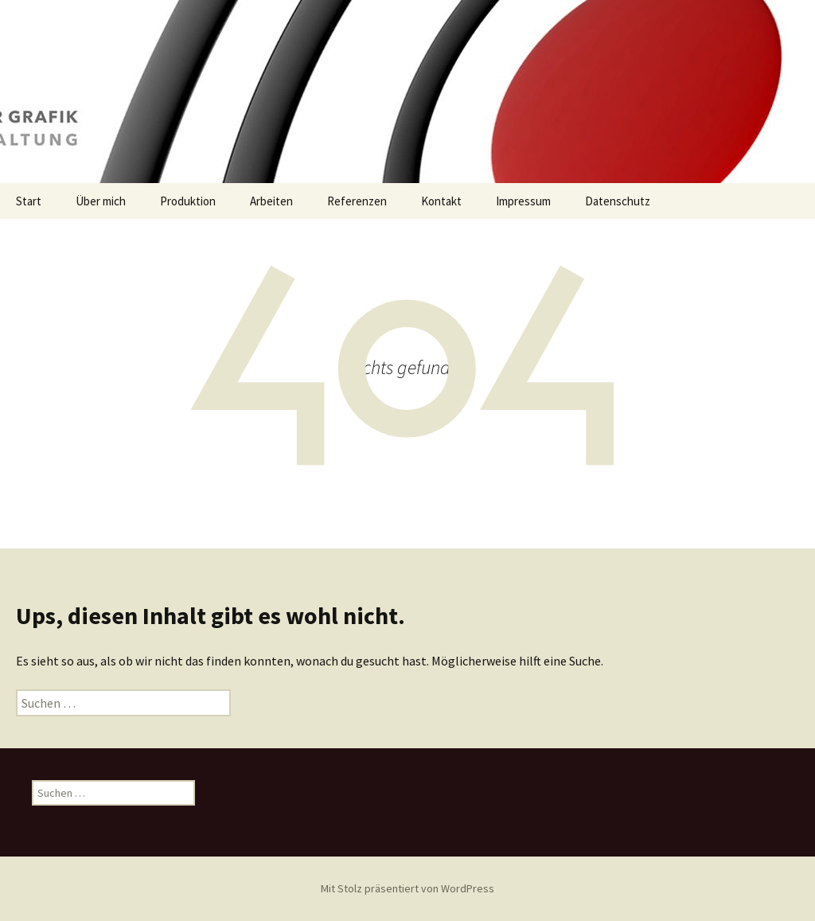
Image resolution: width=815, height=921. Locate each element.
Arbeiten (271, 201)
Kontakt (441, 201)
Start (28, 201)
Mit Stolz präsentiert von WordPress (407, 888)
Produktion (188, 201)
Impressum (523, 201)
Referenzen (357, 201)
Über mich (101, 201)
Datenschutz (617, 201)
